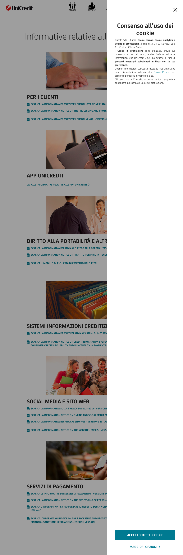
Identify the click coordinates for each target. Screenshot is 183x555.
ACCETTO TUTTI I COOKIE (145, 535)
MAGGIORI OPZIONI (143, 547)
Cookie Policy (161, 72)
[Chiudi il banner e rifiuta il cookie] (175, 10)
